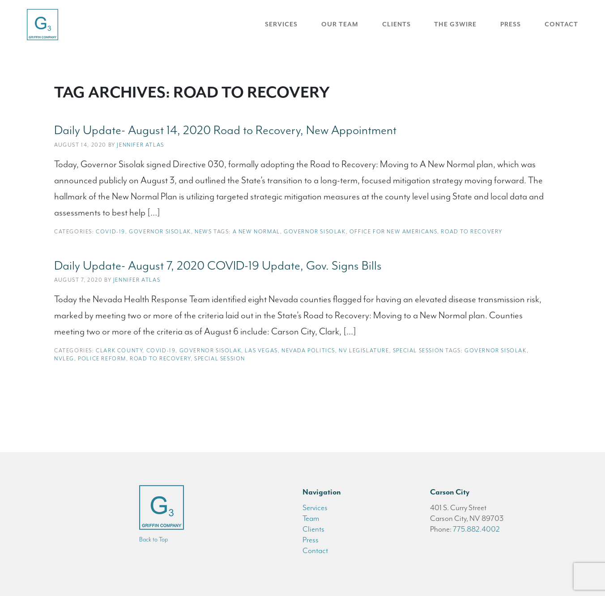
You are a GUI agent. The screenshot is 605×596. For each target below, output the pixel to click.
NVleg (64, 358)
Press (510, 24)
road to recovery (472, 231)
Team (310, 518)
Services (281, 24)
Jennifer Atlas (140, 144)
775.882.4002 (476, 529)
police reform (102, 358)
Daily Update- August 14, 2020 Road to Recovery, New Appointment (225, 130)
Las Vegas (261, 350)
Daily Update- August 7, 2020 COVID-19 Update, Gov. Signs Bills (218, 266)
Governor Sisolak (160, 231)
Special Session (418, 350)
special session (219, 358)
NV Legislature (364, 350)
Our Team (339, 24)
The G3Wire (455, 24)
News (203, 231)
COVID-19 (110, 231)
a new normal (256, 231)
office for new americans (393, 231)
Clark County (119, 350)
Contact (561, 24)
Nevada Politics (308, 350)
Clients (396, 24)
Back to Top (153, 539)
